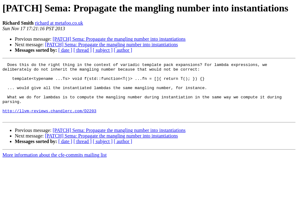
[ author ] (123, 50)
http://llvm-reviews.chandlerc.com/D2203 (49, 121)
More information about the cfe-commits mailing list (54, 166)
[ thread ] (82, 50)
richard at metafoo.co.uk (59, 23)
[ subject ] (103, 50)
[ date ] (65, 50)
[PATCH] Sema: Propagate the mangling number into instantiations (119, 39)
